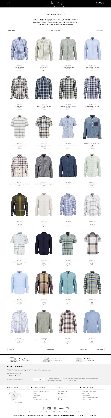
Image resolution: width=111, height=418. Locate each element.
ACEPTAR (81, 415)
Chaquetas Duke (86, 399)
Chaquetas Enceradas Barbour (90, 391)
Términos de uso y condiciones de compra (40, 411)
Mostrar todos (50, 349)
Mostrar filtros (11, 30)
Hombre (11, 375)
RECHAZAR (93, 415)
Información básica (76, 411)
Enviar (39, 379)
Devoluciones (36, 395)
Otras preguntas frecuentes (40, 399)
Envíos (34, 393)
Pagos (34, 397)
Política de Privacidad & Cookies (61, 411)
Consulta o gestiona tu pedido (41, 391)
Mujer (18, 375)
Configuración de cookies (67, 415)
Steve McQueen (86, 395)
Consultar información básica (55, 380)
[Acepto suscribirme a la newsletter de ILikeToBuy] (48, 378)
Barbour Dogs (85, 393)
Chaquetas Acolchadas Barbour (90, 397)
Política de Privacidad (70, 380)
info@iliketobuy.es (62, 391)
